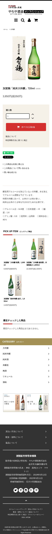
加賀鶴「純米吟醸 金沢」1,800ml (14, 300)
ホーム (5, 29)
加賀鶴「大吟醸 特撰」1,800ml (14, 264)
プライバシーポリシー (35, 514)
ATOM (28, 517)
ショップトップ (20, 509)
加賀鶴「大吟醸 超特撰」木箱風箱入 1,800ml (36, 264)
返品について (11, 136)
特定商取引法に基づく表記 (16, 140)
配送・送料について (20, 512)
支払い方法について (35, 509)
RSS (23, 517)
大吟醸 (13, 29)
